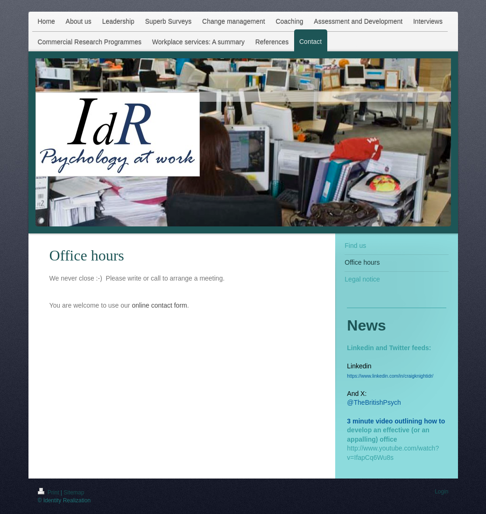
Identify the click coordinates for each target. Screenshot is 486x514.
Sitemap (73, 492)
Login (441, 491)
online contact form (159, 305)
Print (49, 492)
